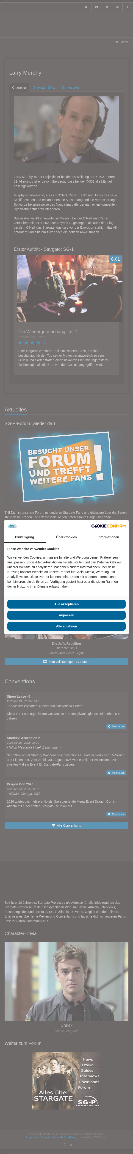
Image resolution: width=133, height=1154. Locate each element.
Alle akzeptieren (66, 604)
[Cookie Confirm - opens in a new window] (108, 526)
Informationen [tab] (108, 537)
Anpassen (66, 615)
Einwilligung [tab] (24, 537)
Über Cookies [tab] (66, 537)
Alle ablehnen (66, 626)
